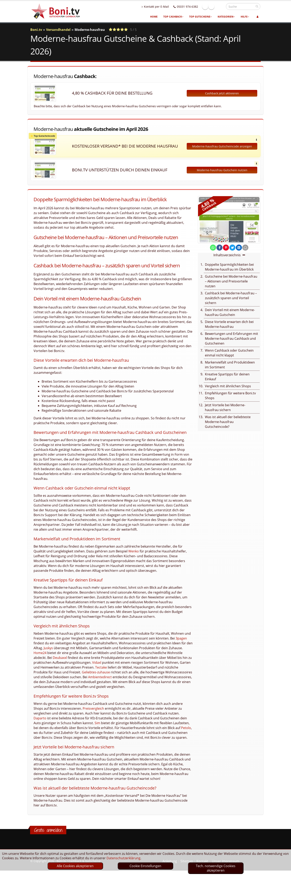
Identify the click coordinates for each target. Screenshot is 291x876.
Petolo (186, 728)
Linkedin (220, 6)
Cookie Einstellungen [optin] (145, 866)
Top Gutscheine (200, 16)
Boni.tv (36, 29)
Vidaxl (96, 662)
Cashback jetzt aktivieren (222, 93)
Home (154, 16)
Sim (97, 723)
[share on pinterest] (226, 247)
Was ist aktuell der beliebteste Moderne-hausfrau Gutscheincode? (228, 422)
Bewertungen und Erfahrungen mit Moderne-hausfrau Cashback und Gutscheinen (231, 338)
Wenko (133, 551)
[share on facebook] (219, 247)
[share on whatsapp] (213, 247)
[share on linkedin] (239, 247)
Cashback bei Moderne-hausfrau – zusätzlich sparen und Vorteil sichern (231, 298)
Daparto (40, 718)
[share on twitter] (232, 247)
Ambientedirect (100, 677)
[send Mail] (245, 247)
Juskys (48, 648)
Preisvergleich (93, 708)
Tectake (101, 667)
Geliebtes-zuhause (96, 672)
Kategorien (226, 16)
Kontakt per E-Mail (164, 6)
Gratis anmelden (48, 830)
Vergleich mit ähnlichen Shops (228, 386)
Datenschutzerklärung (123, 858)
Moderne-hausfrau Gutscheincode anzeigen (222, 146)
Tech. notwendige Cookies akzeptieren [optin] (215, 868)
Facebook (214, 6)
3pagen (181, 638)
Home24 (40, 653)
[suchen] (257, 6)
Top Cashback (173, 16)
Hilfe (245, 16)
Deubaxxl (60, 657)
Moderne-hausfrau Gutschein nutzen (222, 170)
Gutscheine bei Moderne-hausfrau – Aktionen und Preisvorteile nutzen (231, 281)
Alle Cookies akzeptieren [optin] (75, 866)
